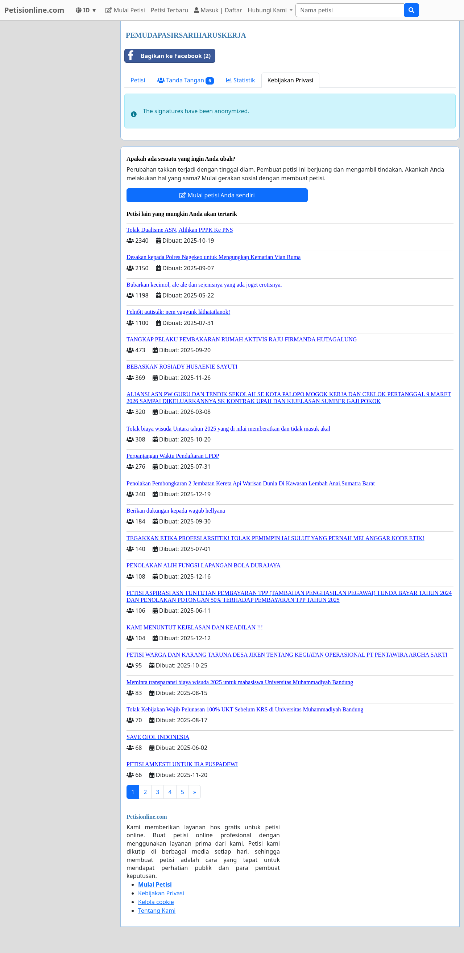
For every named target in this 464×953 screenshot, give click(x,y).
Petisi (137, 80)
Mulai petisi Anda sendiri (216, 195)
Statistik (240, 80)
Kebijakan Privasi (291, 80)
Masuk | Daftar (218, 10)
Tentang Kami (156, 911)
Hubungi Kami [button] (268, 10)
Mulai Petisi (125, 10)
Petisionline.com (34, 10)
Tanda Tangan (185, 80)
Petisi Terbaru (169, 10)
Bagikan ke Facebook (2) (168, 55)
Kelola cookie (156, 902)
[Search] (349, 10)
